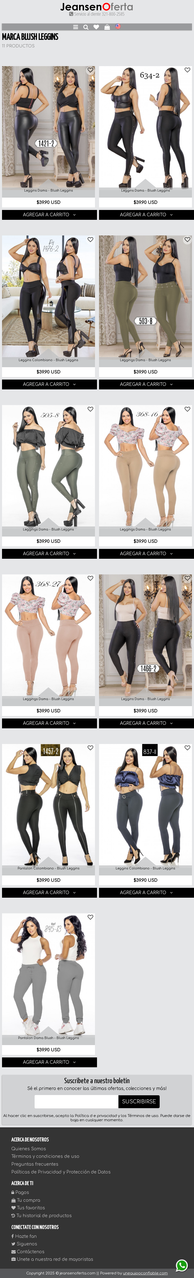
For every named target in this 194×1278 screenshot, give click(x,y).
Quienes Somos (28, 1149)
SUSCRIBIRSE (139, 1102)
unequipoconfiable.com (145, 1273)
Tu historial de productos (41, 1215)
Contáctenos (27, 1251)
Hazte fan (24, 1236)
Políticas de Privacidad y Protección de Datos (61, 1172)
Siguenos (24, 1244)
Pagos (20, 1192)
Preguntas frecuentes (34, 1164)
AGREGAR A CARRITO (49, 214)
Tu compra (25, 1200)
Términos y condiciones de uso (45, 1156)
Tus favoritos (28, 1208)
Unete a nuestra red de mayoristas (52, 1259)
